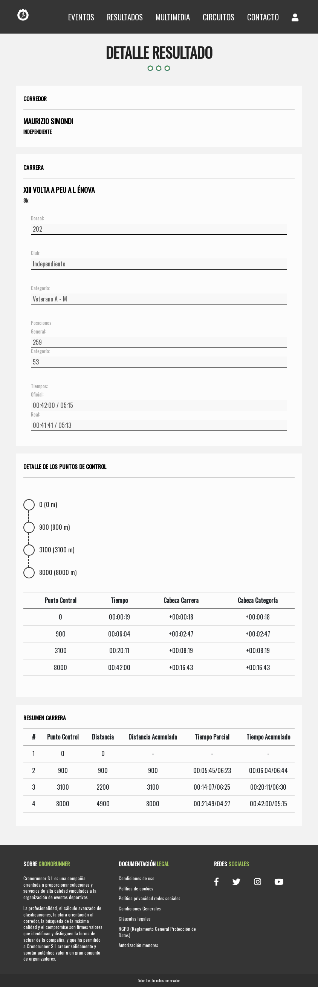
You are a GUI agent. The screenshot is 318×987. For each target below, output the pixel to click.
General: (38, 331)
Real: (35, 414)
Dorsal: (37, 218)
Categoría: (40, 288)
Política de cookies (136, 888)
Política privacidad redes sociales (149, 898)
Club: (35, 253)
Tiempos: (39, 386)
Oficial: (37, 394)
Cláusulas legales (135, 918)
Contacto (263, 17)
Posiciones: (42, 323)
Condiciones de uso (136, 878)
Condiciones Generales (140, 908)
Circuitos (218, 17)
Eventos (81, 17)
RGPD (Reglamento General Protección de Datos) (157, 932)
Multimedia (173, 17)
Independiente (37, 131)
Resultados (125, 17)
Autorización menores (138, 945)
